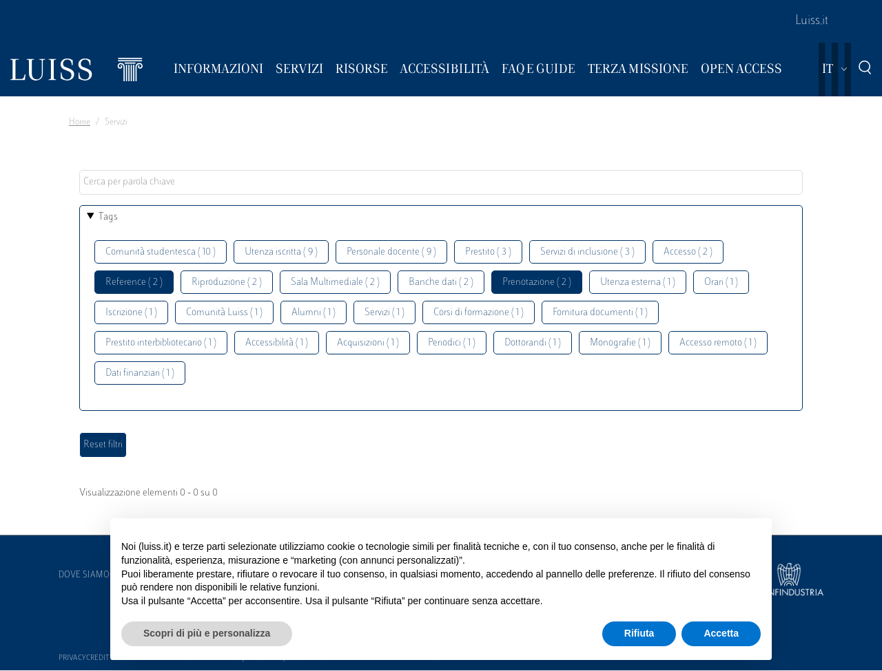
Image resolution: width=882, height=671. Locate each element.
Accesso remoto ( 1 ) (718, 343)
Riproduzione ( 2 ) (227, 282)
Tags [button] (108, 217)
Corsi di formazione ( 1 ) (478, 313)
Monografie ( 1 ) (620, 343)
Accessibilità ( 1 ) (276, 343)
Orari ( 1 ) (721, 282)
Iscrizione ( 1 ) (131, 313)
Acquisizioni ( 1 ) (368, 343)
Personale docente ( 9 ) (391, 252)
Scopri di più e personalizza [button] (206, 633)
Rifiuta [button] (639, 633)
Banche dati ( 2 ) (441, 282)
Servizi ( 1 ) (384, 313)
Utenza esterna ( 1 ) (637, 282)
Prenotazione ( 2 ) (536, 282)
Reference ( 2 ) (134, 282)
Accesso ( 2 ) (688, 252)
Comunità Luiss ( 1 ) (224, 313)
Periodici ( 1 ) (451, 343)
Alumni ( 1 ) (313, 313)
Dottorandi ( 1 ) (532, 343)
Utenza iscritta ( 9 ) (281, 252)
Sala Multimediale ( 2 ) (335, 282)
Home (79, 122)
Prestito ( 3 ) (488, 252)
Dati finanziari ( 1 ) (139, 373)
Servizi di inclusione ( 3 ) (587, 252)
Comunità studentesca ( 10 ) (160, 252)
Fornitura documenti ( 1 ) (600, 313)
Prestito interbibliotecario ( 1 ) (160, 343)
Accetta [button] (721, 633)
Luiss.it (811, 21)
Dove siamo (84, 575)
